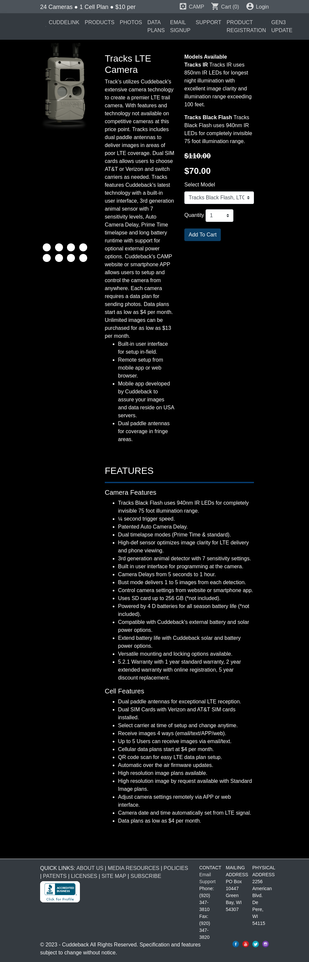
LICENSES (84, 876)
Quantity (194, 215)
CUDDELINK (64, 22)
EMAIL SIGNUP (180, 26)
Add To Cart (202, 234)
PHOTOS (131, 22)
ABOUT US (89, 868)
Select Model (199, 184)
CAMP (191, 7)
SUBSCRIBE (146, 876)
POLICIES (176, 868)
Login (257, 7)
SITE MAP (113, 876)
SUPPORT (208, 22)
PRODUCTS (99, 22)
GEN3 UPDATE (281, 26)
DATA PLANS (156, 26)
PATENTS (55, 876)
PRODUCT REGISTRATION (246, 26)
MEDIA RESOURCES (133, 868)
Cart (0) (225, 7)
